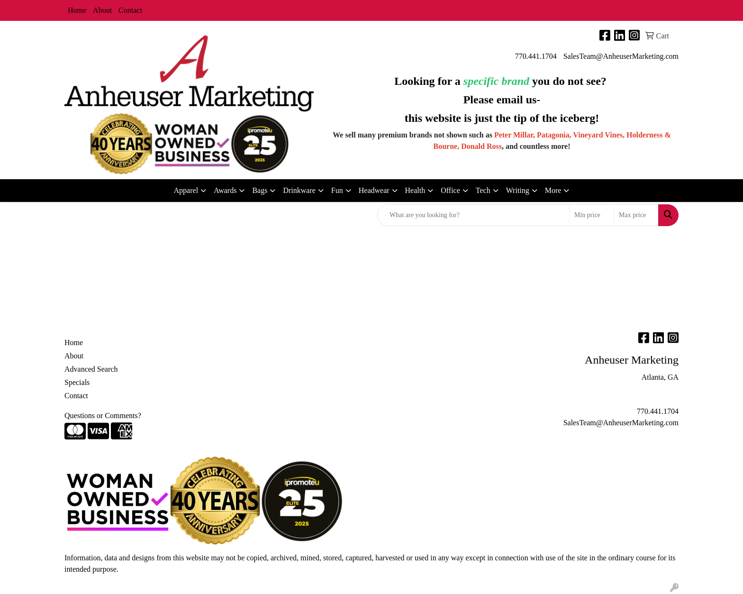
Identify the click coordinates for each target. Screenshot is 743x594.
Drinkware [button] (299, 190)
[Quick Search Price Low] (591, 215)
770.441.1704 (536, 56)
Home (77, 10)
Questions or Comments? (102, 415)
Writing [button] (517, 190)
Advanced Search (91, 369)
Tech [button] (483, 190)
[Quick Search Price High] (636, 215)
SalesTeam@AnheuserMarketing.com (621, 56)
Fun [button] (337, 190)
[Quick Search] (473, 215)
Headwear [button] (374, 190)
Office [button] (450, 190)
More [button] (553, 190)
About (102, 10)
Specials (77, 382)
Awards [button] (225, 190)
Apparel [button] (186, 190)
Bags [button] (259, 190)
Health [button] (415, 190)
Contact (130, 10)
